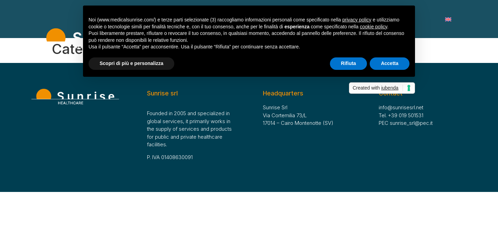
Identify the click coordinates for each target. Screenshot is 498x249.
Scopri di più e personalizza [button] (131, 63)
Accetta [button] (389, 63)
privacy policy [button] (356, 19)
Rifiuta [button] (348, 63)
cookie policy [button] (373, 26)
